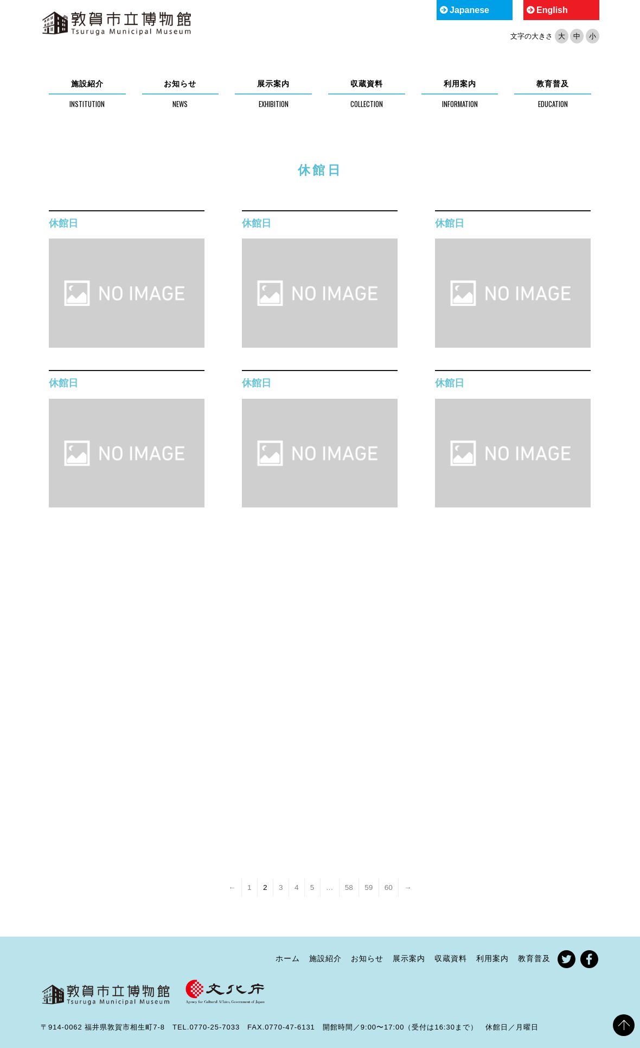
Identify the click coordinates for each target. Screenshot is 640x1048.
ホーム (288, 958)
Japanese (469, 10)
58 (349, 887)
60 (389, 887)
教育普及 (552, 83)
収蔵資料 (366, 83)
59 (368, 887)
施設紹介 (87, 83)
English (552, 10)
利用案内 (460, 83)
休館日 (63, 223)
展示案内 (273, 83)
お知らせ (180, 83)
